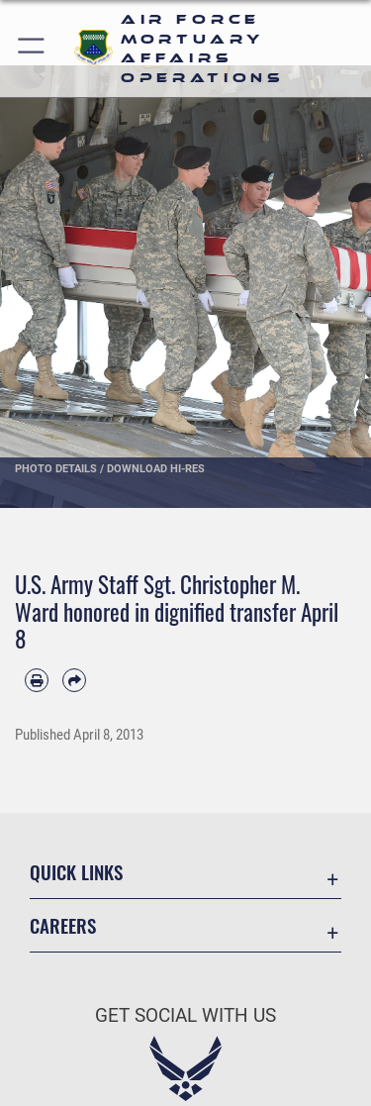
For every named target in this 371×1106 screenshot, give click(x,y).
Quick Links (76, 871)
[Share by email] (74, 680)
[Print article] (36, 680)
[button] (32, 48)
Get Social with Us (185, 1015)
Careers (63, 925)
